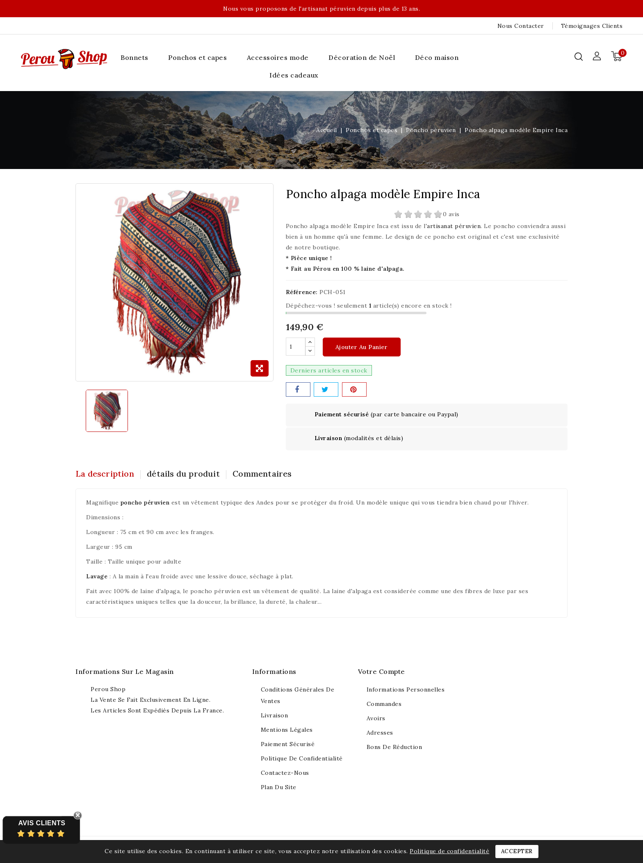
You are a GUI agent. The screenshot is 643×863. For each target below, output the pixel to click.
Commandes (384, 704)
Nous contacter (520, 26)
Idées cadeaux (294, 75)
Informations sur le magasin (124, 672)
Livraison (274, 715)
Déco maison (437, 57)
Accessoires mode (278, 57)
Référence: (302, 292)
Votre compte (381, 672)
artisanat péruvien (454, 226)
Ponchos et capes (197, 57)
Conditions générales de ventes (298, 695)
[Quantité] (296, 347)
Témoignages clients (592, 26)
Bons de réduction (394, 747)
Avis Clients (41, 823)
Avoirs (376, 718)
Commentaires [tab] (269, 474)
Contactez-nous (285, 773)
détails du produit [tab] (186, 474)
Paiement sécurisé (288, 744)
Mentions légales (287, 730)
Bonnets (134, 57)
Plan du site (278, 787)
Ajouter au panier (361, 347)
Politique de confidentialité (302, 759)
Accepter (517, 851)
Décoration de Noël (361, 57)
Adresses (380, 733)
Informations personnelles (406, 690)
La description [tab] (104, 474)
